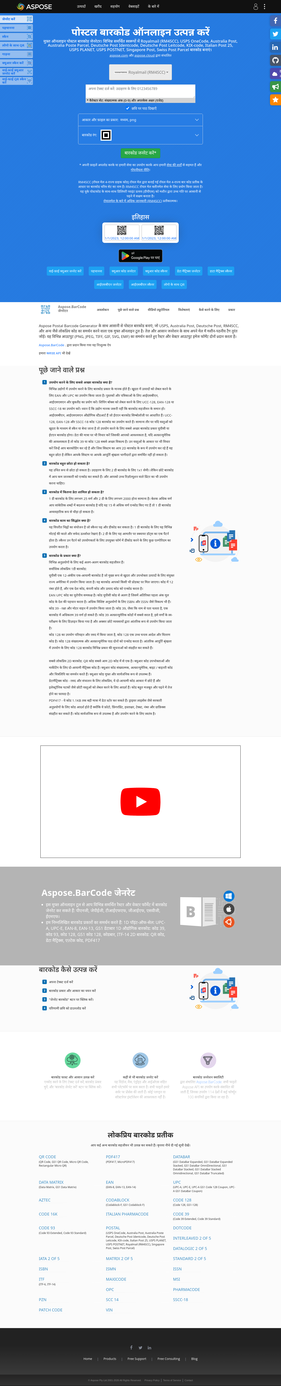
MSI (176, 1279)
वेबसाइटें (136, 6)
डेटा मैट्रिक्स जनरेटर (188, 271)
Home (85, 1359)
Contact (189, 1380)
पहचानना (96, 271)
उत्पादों (84, 6)
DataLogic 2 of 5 (190, 1248)
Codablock (118, 1200)
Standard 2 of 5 (189, 1258)
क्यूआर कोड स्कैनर (156, 271)
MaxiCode (116, 1279)
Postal (113, 1227)
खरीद (101, 6)
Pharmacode (186, 1289)
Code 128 (182, 1200)
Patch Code (51, 1309)
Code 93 (47, 1227)
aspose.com (119, 55)
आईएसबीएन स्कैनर (142, 284)
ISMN (111, 1268)
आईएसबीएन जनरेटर (108, 284)
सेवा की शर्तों (174, 165)
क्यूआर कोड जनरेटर (124, 271)
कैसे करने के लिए (209, 310)
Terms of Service (172, 1380)
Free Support (137, 1359)
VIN (109, 1309)
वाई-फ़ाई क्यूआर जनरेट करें (65, 271)
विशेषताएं (184, 310)
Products (108, 1359)
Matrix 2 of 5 (119, 1258)
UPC (177, 1182)
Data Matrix (51, 1182)
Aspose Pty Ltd (99, 1380)
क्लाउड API (54, 353)
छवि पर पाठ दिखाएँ (144, 108)
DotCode (182, 1227)
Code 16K (48, 1214)
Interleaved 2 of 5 (192, 1238)
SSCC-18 (180, 1299)
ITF (41, 1279)
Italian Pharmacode (127, 1214)
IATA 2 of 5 (49, 1258)
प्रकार (231, 310)
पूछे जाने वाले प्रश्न (128, 310)
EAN (110, 1182)
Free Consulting (170, 1359)
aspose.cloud (144, 55)
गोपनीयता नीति (140, 169)
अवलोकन (103, 310)
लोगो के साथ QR (174, 284)
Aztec (44, 1200)
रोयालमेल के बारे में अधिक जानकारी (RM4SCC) (132, 201)
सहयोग (118, 6)
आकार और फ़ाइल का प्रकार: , (109, 119)
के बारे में (156, 6)
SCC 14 (112, 1299)
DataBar (181, 1156)
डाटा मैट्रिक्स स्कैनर (221, 271)
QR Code (47, 1156)
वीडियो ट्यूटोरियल (158, 310)
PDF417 (113, 1156)
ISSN (177, 1268)
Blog (197, 1359)
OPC (110, 1289)
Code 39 (181, 1214)
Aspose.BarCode (51, 345)
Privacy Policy (151, 1380)
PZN (43, 1299)
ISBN (43, 1268)
